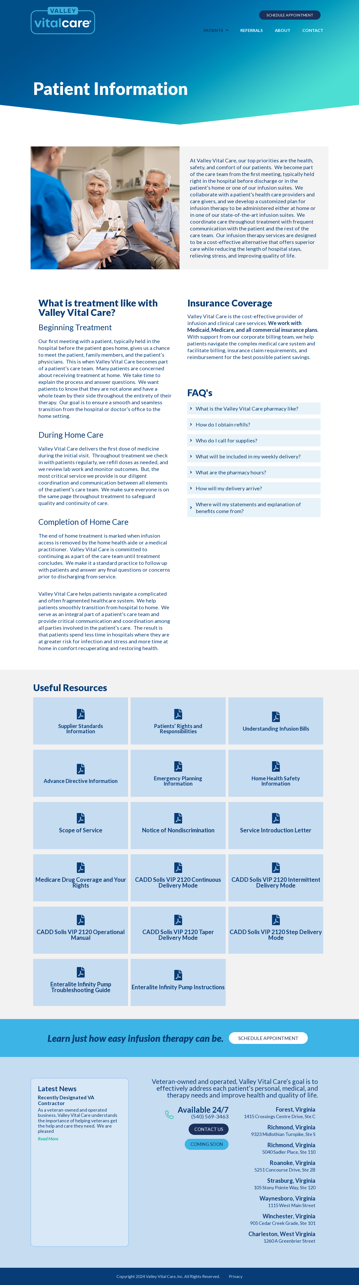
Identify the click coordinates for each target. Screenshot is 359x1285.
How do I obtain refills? (223, 424)
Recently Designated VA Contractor (66, 1100)
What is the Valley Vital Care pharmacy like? (247, 408)
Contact (312, 30)
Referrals (251, 30)
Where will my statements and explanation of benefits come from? (248, 507)
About (282, 30)
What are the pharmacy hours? (231, 472)
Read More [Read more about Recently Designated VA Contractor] (48, 1138)
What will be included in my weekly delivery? (248, 456)
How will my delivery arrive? (229, 488)
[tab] (254, 408)
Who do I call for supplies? (226, 440)
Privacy (235, 1276)
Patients (216, 30)
